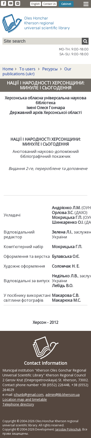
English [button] (35, 4)
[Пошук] (85, 41)
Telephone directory (18, 404)
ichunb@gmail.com (28, 394)
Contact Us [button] (49, 4)
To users (27, 69)
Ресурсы (49, 69)
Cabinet (66, 4)
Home (7, 69)
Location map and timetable (24, 399)
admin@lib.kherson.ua (62, 394)
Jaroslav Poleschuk (68, 429)
